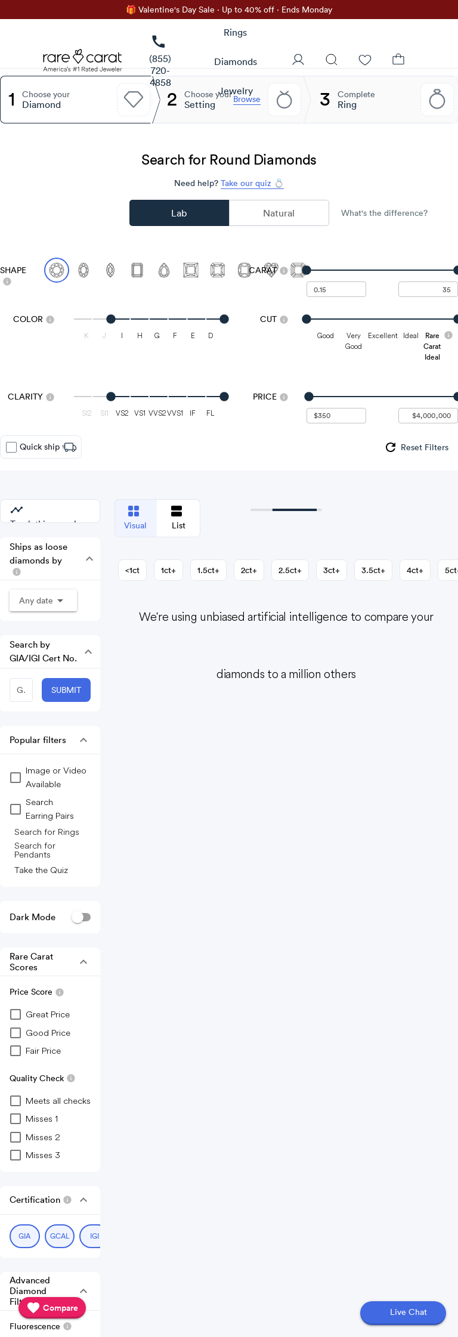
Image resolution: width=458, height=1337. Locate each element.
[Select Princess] (190, 270)
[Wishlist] (365, 61)
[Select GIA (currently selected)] (25, 1236)
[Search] (331, 61)
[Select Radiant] (217, 270)
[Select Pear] (164, 270)
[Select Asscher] (298, 270)
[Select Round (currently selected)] (56, 270)
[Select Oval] (83, 270)
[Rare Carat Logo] (83, 63)
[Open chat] (403, 1313)
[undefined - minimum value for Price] (336, 415)
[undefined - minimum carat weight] (336, 289)
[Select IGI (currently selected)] (94, 1236)
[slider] (382, 270)
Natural (279, 213)
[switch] (81, 917)
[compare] (52, 1308)
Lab (179, 213)
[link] (160, 61)
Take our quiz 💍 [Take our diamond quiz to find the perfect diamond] (252, 183)
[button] (86, 559)
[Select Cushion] (244, 270)
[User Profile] (298, 61)
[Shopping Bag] (398, 61)
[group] (416, 447)
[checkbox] (11, 447)
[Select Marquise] (110, 270)
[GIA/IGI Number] (21, 690)
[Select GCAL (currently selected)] (60, 1236)
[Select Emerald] (137, 270)
